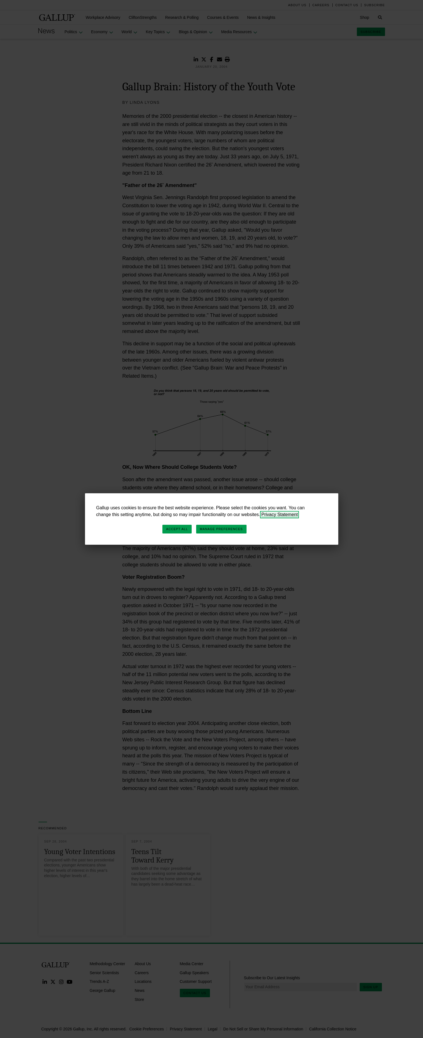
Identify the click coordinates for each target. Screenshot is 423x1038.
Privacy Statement (279, 514)
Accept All (177, 529)
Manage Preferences (221, 529)
